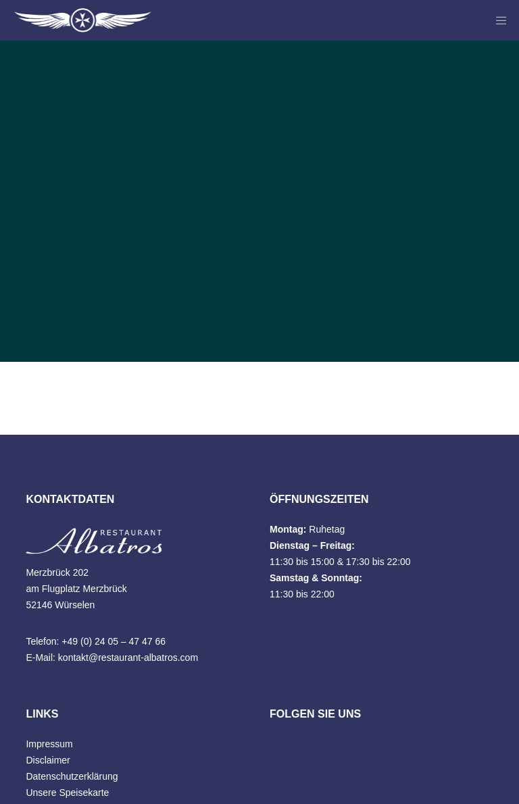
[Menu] (497, 20)
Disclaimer (48, 760)
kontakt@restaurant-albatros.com (128, 657)
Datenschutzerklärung (72, 776)
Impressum (49, 744)
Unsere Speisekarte (67, 792)
